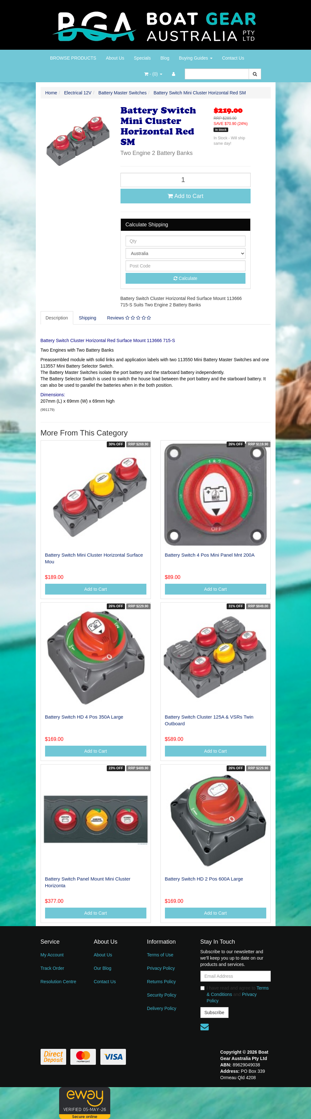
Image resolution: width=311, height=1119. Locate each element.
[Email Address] (235, 976)
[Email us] (204, 1027)
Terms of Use (160, 954)
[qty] (186, 241)
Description (57, 317)
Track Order (52, 968)
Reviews (129, 317)
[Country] (186, 253)
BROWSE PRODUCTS (73, 58)
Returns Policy (161, 981)
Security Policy (161, 995)
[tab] (57, 318)
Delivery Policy (161, 1008)
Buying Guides (196, 58)
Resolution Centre (58, 981)
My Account (52, 954)
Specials (142, 58)
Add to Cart (185, 196)
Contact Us (233, 58)
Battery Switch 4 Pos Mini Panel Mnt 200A (210, 555)
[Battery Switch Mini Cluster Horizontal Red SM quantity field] (186, 180)
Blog (164, 58)
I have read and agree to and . (234, 994)
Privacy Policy (161, 968)
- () (153, 74)
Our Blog (102, 968)
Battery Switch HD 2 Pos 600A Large (204, 878)
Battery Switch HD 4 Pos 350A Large (84, 717)
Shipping (88, 317)
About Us (115, 58)
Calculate (185, 278)
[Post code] (186, 265)
